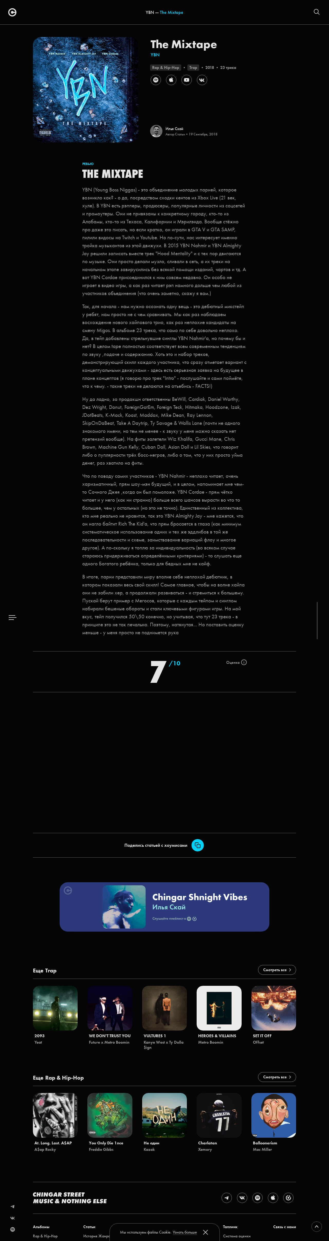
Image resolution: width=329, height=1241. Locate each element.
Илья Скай (174, 128)
